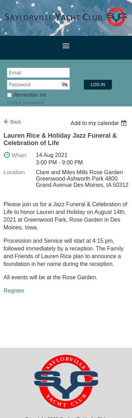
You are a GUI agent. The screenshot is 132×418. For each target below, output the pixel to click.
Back (15, 122)
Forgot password (25, 102)
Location (14, 172)
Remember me (30, 95)
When (19, 155)
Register (14, 291)
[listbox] (99, 123)
